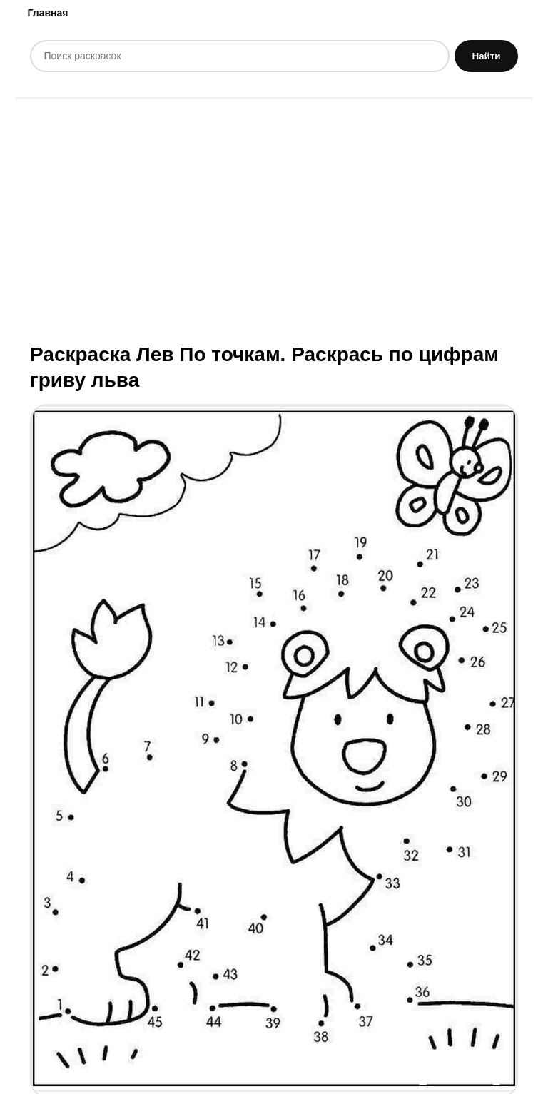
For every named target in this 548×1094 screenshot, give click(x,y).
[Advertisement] (274, 219)
